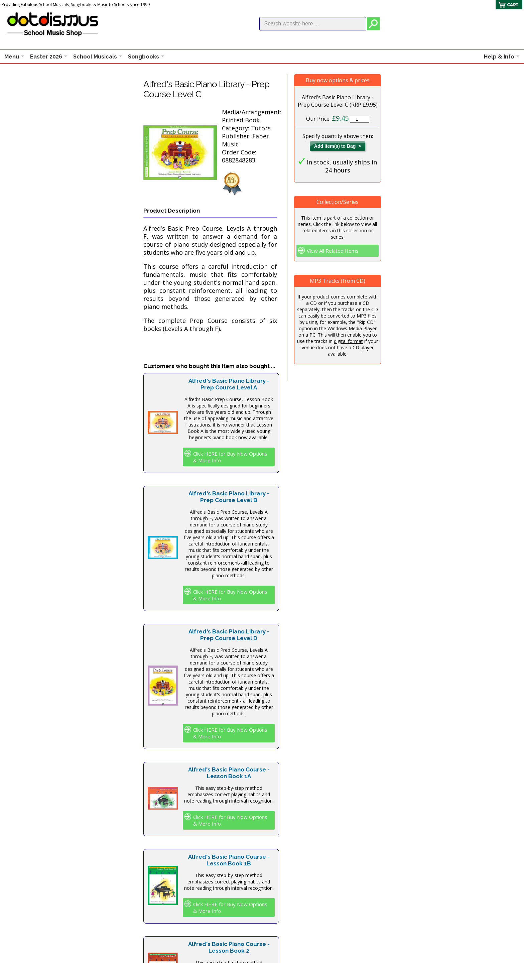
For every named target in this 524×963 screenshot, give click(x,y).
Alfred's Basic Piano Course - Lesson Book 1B (229, 860)
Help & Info (499, 56)
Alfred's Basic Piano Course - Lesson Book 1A (229, 772)
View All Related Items (333, 250)
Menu (11, 56)
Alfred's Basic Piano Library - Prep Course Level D (228, 634)
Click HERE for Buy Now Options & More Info (230, 457)
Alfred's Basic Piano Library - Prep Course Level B (228, 496)
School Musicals (95, 56)
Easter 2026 (46, 56)
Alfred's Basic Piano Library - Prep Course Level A (228, 384)
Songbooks (143, 56)
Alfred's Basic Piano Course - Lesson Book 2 (229, 947)
